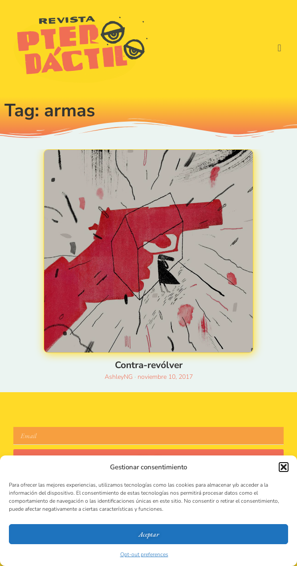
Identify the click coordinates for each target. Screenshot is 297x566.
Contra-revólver (149, 365)
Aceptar (148, 534)
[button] (283, 467)
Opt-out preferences (144, 554)
